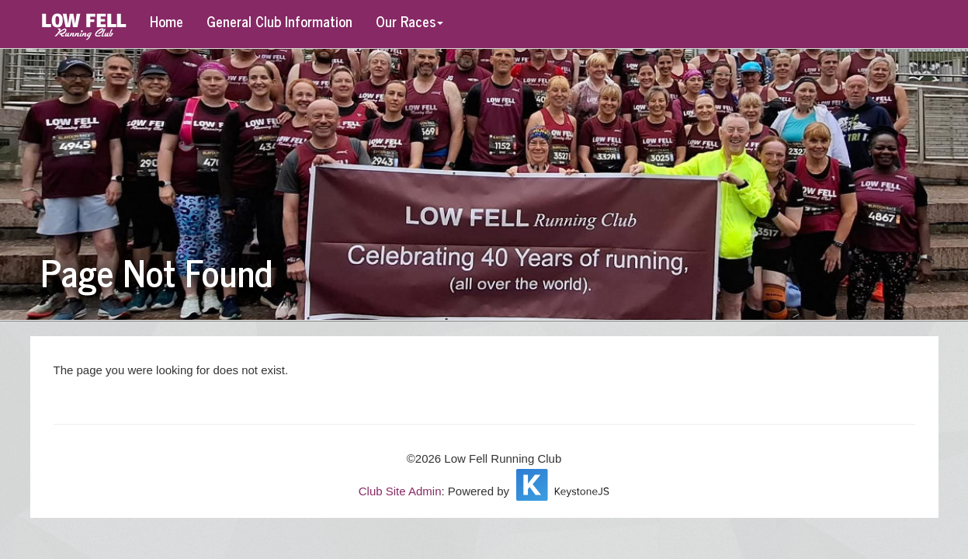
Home (166, 21)
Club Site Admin (400, 491)
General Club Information (279, 21)
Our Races (409, 21)
